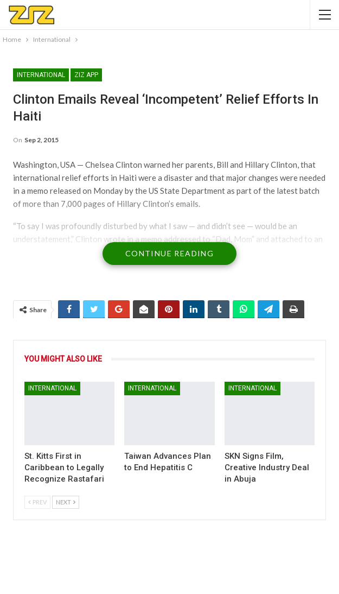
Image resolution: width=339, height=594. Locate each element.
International (41, 75)
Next (65, 501)
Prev (37, 501)
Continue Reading (169, 253)
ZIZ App (86, 75)
